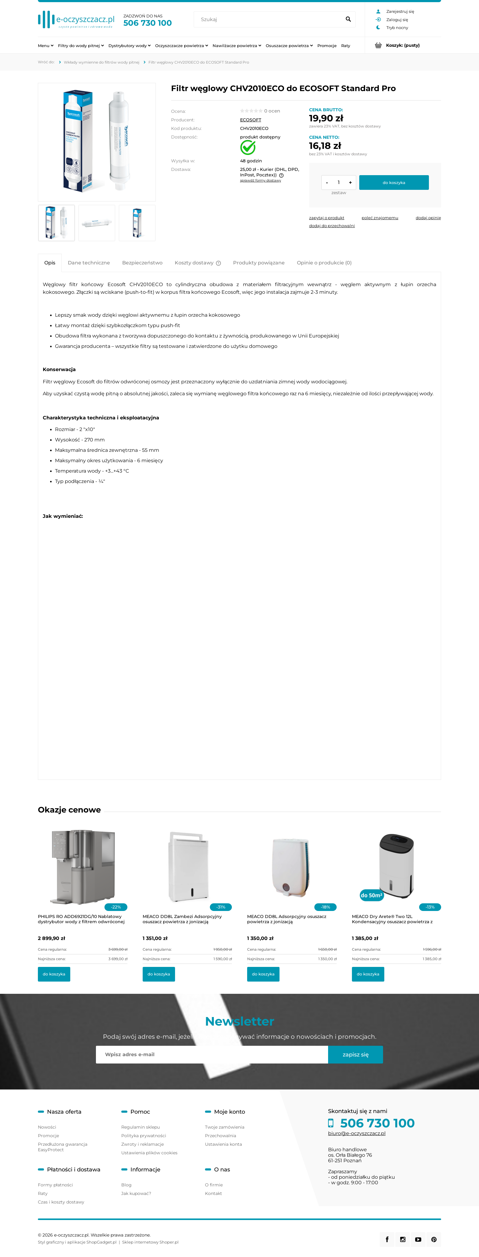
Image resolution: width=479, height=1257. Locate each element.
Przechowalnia (220, 1135)
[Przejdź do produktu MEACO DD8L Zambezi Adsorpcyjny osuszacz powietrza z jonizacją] (187, 874)
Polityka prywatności (143, 1135)
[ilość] (338, 182)
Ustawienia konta (223, 1144)
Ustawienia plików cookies (149, 1153)
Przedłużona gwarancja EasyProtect (62, 1146)
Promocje (48, 1135)
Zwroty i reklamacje (142, 1144)
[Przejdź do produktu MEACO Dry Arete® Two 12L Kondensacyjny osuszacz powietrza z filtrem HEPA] (396, 874)
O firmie (214, 1185)
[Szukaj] (348, 20)
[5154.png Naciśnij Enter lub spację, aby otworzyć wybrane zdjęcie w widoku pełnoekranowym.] (97, 142)
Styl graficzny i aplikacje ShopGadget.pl (77, 1242)
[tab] (50, 263)
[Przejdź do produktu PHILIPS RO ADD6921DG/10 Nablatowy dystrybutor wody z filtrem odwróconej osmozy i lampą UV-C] (82, 874)
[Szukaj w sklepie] (269, 19)
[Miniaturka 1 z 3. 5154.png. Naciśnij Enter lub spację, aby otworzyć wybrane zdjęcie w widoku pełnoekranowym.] (56, 223)
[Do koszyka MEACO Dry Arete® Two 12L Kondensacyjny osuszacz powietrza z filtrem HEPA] (368, 974)
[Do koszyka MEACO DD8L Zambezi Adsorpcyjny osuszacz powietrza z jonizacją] (159, 974)
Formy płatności (55, 1185)
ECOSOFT (250, 120)
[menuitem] (45, 45)
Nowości (47, 1127)
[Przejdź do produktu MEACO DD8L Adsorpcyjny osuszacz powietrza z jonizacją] (292, 874)
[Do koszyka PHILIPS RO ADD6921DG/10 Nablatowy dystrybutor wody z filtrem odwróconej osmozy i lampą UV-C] (54, 974)
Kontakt (213, 1193)
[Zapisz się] (355, 1054)
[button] (326, 217)
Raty (43, 1193)
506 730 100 (147, 23)
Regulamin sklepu (140, 1127)
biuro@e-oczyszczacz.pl (357, 1133)
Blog (126, 1185)
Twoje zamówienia (224, 1127)
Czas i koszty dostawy (61, 1202)
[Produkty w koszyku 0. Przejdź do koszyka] (403, 45)
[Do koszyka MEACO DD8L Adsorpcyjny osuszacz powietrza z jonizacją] (263, 974)
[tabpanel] (239, 526)
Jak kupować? (136, 1193)
